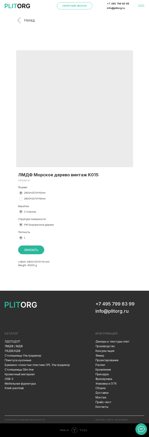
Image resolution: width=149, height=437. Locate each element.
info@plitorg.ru (112, 311)
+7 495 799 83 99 (115, 304)
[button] (75, 5)
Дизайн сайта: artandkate (111, 419)
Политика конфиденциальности (25, 419)
